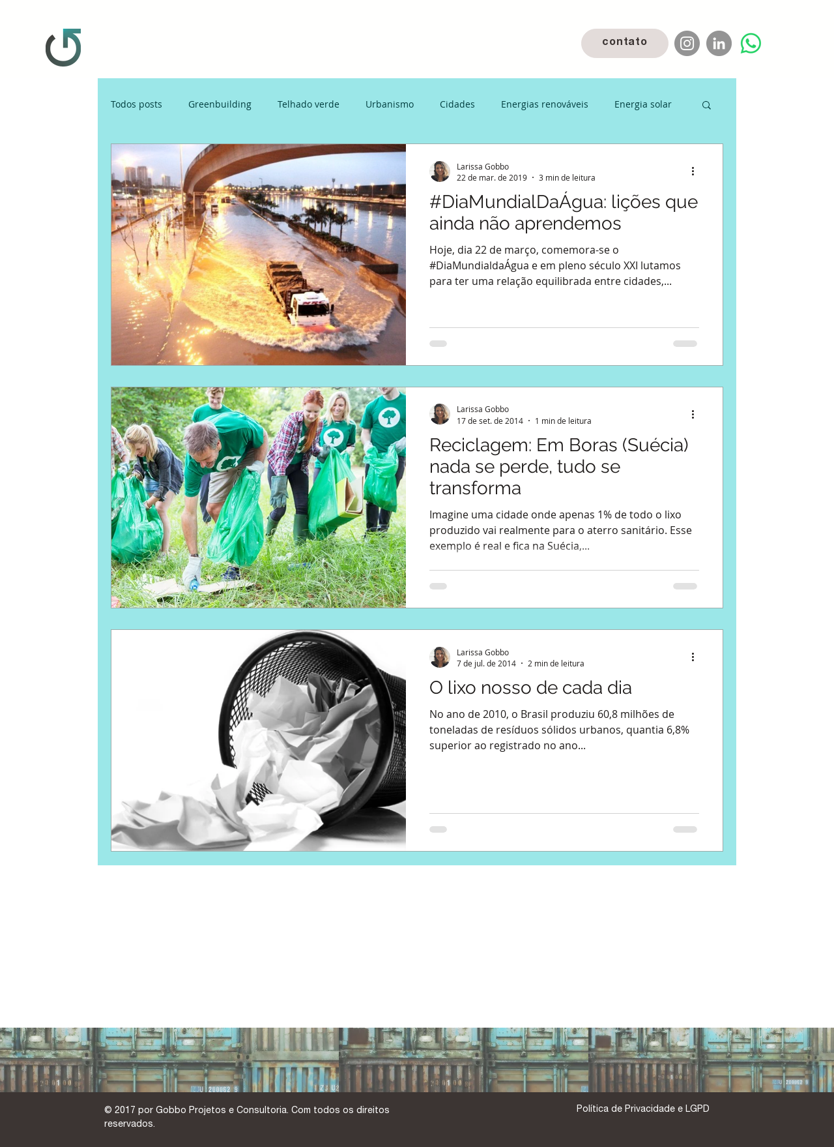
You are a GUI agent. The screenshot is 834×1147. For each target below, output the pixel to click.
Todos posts (136, 104)
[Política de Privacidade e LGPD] (643, 1110)
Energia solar (643, 104)
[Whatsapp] (751, 43)
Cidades (457, 104)
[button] (706, 106)
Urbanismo (390, 104)
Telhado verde (308, 104)
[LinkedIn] (719, 43)
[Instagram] (687, 43)
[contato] (625, 43)
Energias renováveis (544, 104)
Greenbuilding (220, 104)
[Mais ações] (697, 171)
